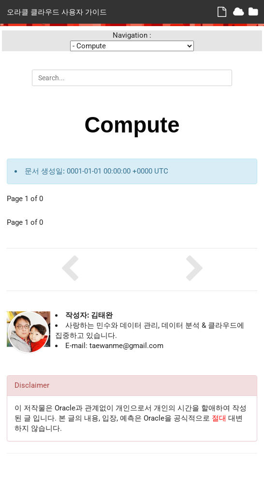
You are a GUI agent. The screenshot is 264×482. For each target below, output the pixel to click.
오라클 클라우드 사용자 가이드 (57, 11)
